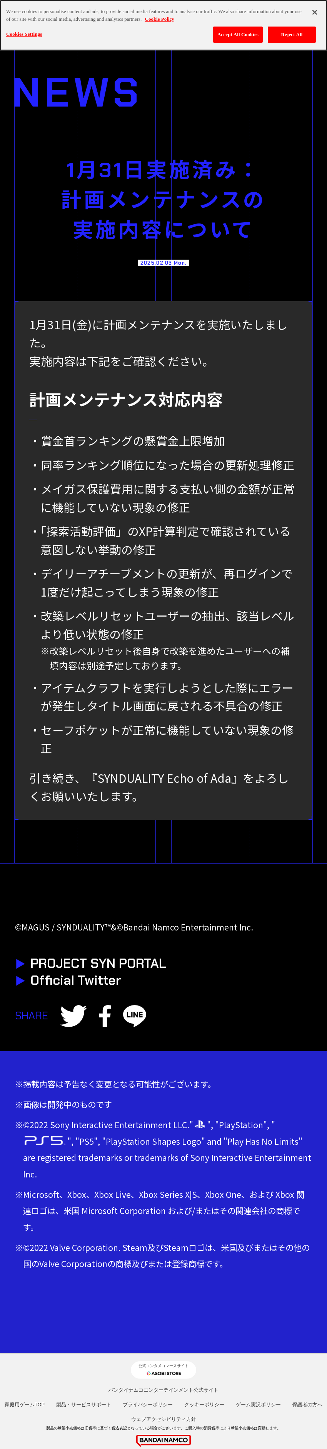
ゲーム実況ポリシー (258, 1404)
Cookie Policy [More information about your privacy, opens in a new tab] (159, 18)
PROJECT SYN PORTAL (91, 963)
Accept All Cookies (238, 34)
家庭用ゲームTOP (25, 1404)
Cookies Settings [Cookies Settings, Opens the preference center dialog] (24, 33)
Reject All (292, 34)
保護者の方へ (307, 1404)
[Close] (314, 11)
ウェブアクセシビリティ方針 (163, 1419)
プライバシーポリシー (148, 1404)
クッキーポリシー (204, 1404)
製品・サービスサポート (83, 1404)
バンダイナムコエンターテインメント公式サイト (163, 1390)
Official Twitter (68, 980)
